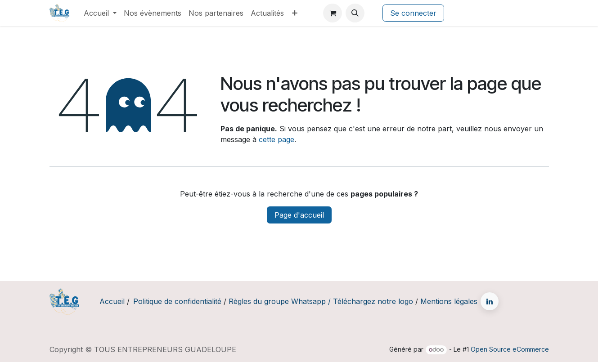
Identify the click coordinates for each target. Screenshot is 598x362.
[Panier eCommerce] (332, 13)
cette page (276, 139)
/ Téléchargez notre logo (370, 301)
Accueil (112, 301)
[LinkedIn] (489, 301)
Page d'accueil (299, 214)
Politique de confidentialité (177, 301)
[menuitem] (100, 13)
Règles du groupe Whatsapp (277, 301)
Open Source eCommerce (510, 349)
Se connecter (413, 13)
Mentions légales (448, 301)
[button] (355, 13)
